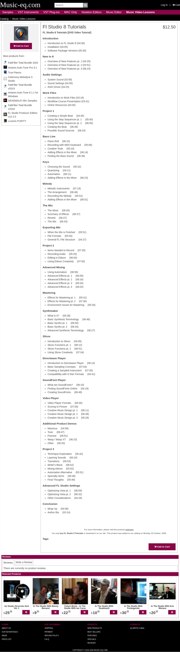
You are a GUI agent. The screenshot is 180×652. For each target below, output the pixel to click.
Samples (7, 12)
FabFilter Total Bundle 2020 (23, 69)
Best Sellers (93, 632)
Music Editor (114, 12)
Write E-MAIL (137, 628)
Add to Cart (21, 52)
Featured (92, 636)
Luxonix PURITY (17, 127)
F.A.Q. (47, 639)
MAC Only (70, 12)
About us (6, 628)
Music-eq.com (100, 650)
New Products (94, 628)
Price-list (6, 639)
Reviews (91, 643)
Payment (49, 632)
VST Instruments (28, 12)
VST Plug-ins (51, 12)
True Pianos (14, 79)
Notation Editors (92, 12)
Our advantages (10, 632)
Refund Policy (52, 636)
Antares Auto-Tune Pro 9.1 (22, 74)
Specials (91, 639)
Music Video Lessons (140, 12)
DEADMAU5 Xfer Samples (22, 107)
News (4, 636)
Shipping (49, 628)
